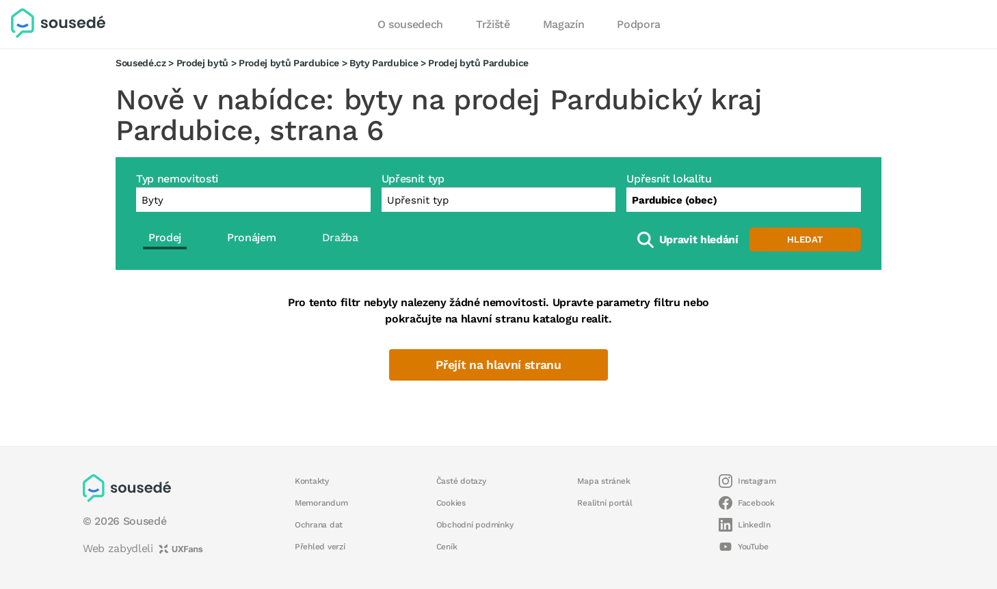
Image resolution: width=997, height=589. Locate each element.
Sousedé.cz (141, 62)
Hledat (805, 239)
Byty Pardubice (383, 62)
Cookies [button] (451, 503)
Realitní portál (604, 503)
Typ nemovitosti (177, 178)
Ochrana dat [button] (319, 525)
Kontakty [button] (312, 481)
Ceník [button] (446, 546)
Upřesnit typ (413, 178)
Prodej (164, 237)
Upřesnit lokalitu (668, 178)
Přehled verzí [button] (320, 546)
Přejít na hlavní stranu (498, 365)
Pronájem (251, 237)
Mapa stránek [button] (603, 481)
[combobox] (743, 199)
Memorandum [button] (321, 503)
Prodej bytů (202, 62)
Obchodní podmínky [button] (475, 525)
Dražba (340, 237)
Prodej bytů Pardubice (289, 62)
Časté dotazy (461, 481)
